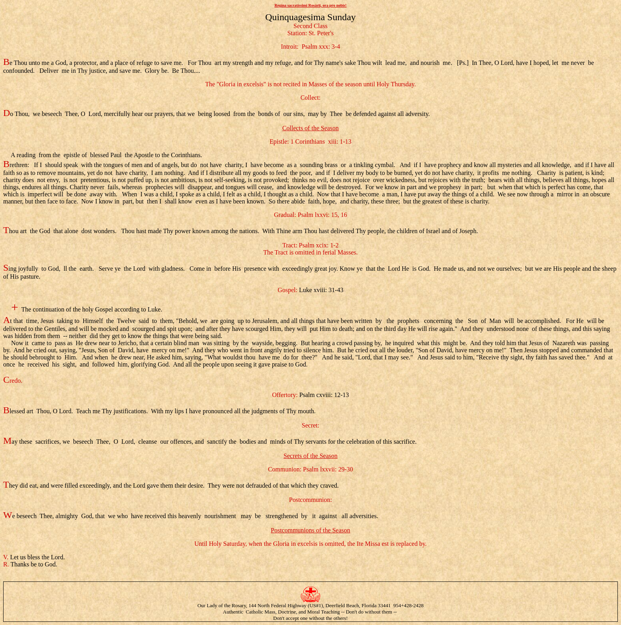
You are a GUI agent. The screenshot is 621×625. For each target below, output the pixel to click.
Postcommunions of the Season (310, 530)
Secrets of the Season (310, 455)
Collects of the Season (310, 128)
